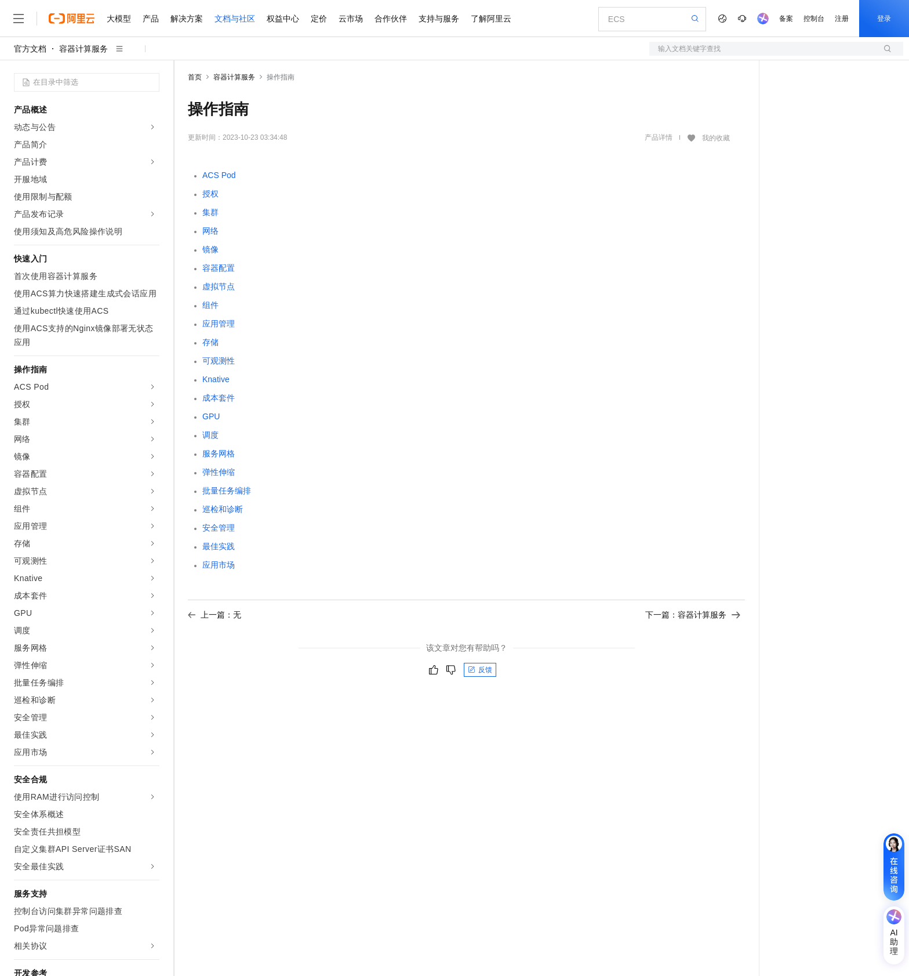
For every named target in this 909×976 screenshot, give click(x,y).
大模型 (119, 18)
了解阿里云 (491, 18)
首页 (195, 77)
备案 (786, 18)
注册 (842, 18)
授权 (210, 193)
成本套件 (218, 397)
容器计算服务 (83, 48)
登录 (884, 18)
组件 (210, 305)
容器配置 (218, 268)
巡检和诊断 (222, 509)
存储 (210, 342)
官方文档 (30, 48)
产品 (151, 18)
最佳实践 (218, 546)
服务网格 (218, 453)
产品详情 (658, 137)
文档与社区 (234, 18)
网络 (210, 230)
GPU (211, 416)
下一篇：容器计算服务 (692, 614)
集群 (210, 212)
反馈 (480, 670)
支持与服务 (439, 18)
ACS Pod (219, 175)
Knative (216, 379)
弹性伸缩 (218, 472)
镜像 (210, 249)
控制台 (813, 18)
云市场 (351, 18)
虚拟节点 (218, 286)
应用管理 (218, 323)
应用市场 (218, 564)
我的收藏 (716, 138)
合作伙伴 (390, 18)
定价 (319, 18)
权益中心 (283, 18)
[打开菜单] (18, 18)
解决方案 (186, 18)
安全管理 (218, 527)
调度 (210, 435)
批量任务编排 (226, 490)
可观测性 (218, 360)
